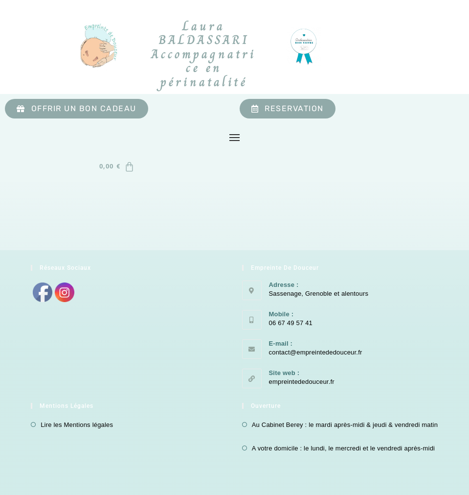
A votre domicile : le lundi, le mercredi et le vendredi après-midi (343, 448)
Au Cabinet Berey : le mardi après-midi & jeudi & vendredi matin (345, 424)
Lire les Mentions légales (77, 424)
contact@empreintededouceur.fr (315, 352)
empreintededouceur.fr (302, 381)
